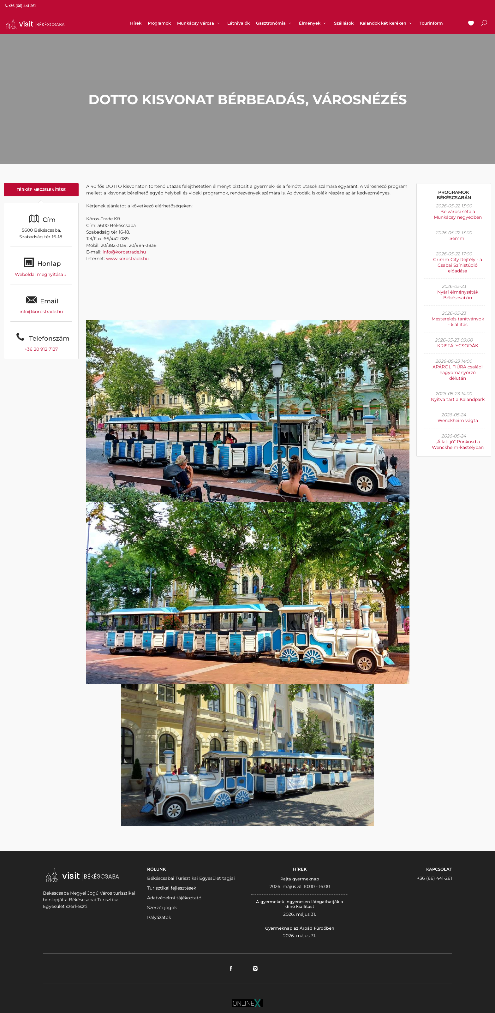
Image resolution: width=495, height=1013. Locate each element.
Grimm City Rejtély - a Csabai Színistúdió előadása (457, 265)
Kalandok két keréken (386, 23)
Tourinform (431, 23)
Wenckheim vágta (458, 420)
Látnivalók (238, 23)
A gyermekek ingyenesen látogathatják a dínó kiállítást (299, 904)
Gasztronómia (274, 23)
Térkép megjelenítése (41, 189)
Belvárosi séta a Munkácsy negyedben (458, 214)
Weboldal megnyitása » (41, 274)
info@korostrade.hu (41, 311)
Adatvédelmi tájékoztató (174, 898)
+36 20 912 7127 (41, 349)
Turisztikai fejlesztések (171, 888)
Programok (159, 23)
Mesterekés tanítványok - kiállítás (458, 321)
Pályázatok (159, 917)
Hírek (135, 23)
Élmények (313, 23)
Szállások (344, 23)
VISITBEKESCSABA (35, 23)
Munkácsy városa (199, 23)
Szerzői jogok (162, 907)
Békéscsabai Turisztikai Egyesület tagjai (191, 878)
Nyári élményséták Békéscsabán (457, 295)
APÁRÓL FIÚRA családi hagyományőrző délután (457, 372)
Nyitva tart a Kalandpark (458, 399)
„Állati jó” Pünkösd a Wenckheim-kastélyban (458, 444)
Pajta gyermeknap (299, 878)
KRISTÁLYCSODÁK (457, 346)
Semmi (458, 238)
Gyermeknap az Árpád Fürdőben (299, 928)
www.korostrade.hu (127, 258)
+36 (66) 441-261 (434, 878)
